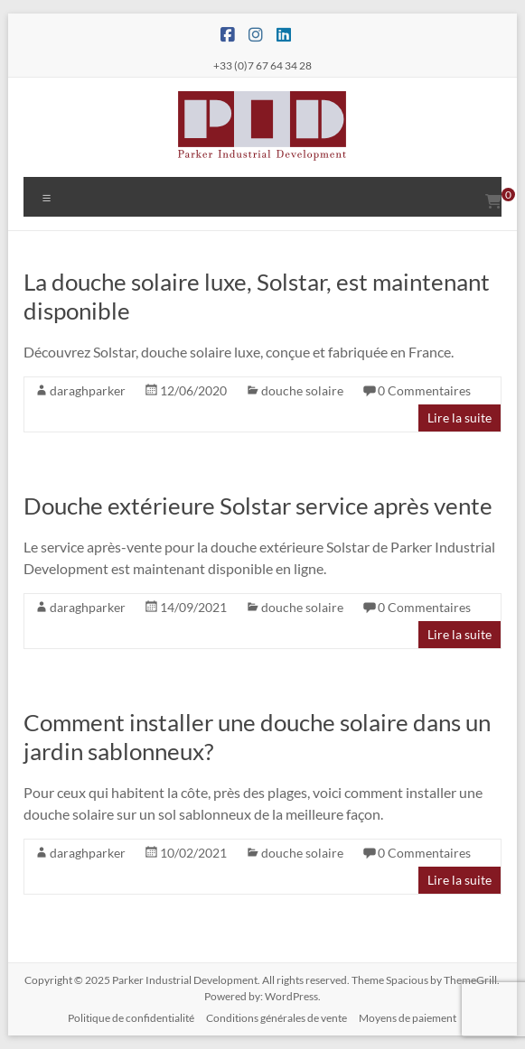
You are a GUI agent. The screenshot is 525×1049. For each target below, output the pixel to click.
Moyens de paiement (407, 1018)
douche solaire (302, 390)
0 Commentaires (424, 390)
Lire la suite (459, 417)
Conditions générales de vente (276, 1018)
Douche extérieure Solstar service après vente (257, 505)
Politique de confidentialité (131, 1018)
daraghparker (88, 390)
